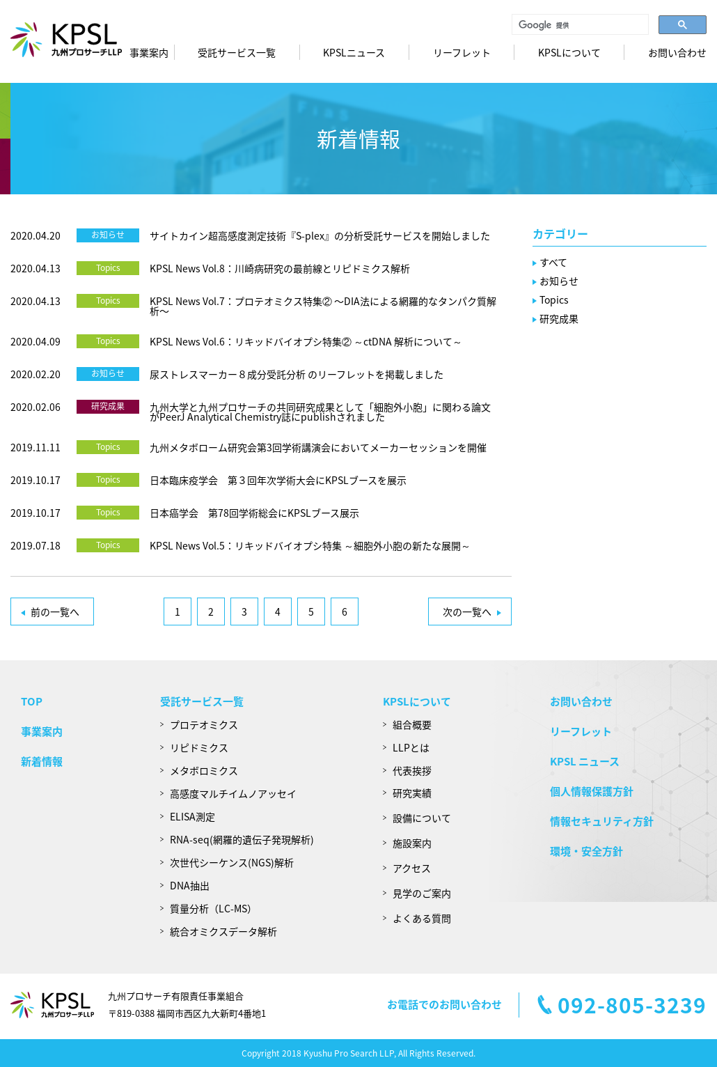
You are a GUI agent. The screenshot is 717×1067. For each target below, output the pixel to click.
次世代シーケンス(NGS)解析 (232, 862)
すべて (553, 262)
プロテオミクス (204, 724)
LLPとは (411, 747)
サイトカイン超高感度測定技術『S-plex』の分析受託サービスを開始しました (320, 235)
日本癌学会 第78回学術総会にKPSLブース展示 (254, 513)
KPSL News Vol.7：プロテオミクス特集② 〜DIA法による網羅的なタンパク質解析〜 (323, 306)
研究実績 (412, 793)
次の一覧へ (467, 611)
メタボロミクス (204, 770)
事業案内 (148, 52)
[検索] (579, 25)
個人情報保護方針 (591, 791)
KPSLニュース (354, 52)
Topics (108, 267)
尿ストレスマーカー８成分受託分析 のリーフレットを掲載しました (296, 374)
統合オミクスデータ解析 (223, 931)
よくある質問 (422, 918)
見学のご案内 (422, 893)
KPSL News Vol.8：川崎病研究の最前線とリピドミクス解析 (280, 268)
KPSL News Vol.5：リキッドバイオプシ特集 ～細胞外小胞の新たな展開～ (310, 545)
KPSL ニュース (585, 761)
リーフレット (462, 52)
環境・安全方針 (586, 851)
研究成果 (108, 406)
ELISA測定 (192, 816)
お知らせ (108, 234)
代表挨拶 (412, 770)
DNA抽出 (190, 885)
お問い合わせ (677, 52)
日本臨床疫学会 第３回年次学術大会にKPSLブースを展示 (278, 480)
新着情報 (42, 761)
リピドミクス (199, 747)
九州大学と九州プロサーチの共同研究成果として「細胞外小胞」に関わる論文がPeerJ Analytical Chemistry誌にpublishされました (320, 411)
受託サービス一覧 (237, 52)
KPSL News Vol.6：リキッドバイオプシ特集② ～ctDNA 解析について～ (306, 341)
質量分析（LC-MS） (213, 908)
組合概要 (412, 724)
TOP (31, 701)
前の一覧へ (55, 611)
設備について (422, 818)
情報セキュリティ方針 (602, 821)
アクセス (412, 868)
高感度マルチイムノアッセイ (233, 793)
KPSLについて (417, 701)
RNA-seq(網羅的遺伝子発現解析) (242, 839)
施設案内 (412, 843)
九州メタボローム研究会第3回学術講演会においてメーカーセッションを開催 (318, 447)
